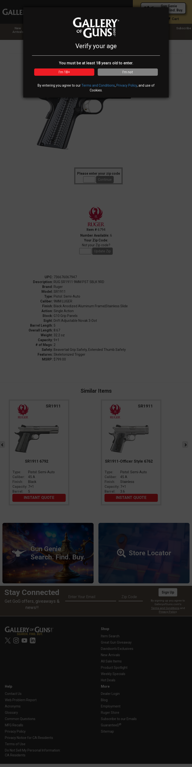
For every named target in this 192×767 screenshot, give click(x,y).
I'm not (127, 72)
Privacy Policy (126, 85)
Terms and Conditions (98, 85)
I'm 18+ (64, 72)
